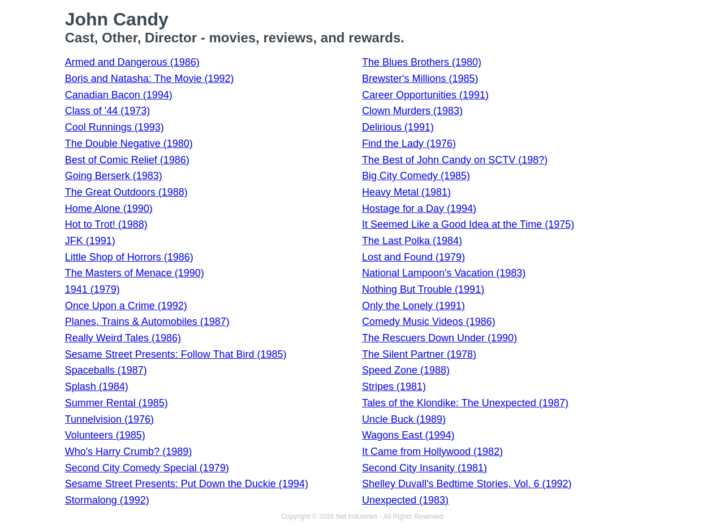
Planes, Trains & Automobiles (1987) (147, 321)
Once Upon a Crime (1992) (126, 305)
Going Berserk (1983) (113, 175)
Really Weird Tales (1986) (123, 338)
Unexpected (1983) (405, 500)
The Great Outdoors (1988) (126, 192)
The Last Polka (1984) (412, 240)
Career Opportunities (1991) (425, 95)
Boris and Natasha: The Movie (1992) (149, 78)
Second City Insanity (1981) (424, 468)
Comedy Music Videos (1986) (428, 321)
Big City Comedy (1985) (416, 175)
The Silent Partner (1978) (419, 354)
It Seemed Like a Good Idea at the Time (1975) (468, 224)
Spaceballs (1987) (106, 370)
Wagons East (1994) (408, 435)
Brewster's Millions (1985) (420, 78)
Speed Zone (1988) (406, 370)
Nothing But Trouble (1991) (423, 289)
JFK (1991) (90, 240)
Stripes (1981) (394, 386)
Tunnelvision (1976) (109, 419)
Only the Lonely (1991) (413, 305)
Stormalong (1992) (107, 500)
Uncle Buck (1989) (404, 419)
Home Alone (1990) (109, 208)
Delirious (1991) (398, 127)
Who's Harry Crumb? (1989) (128, 451)
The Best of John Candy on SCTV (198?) (455, 160)
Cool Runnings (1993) (114, 127)
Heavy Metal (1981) (406, 192)
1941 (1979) (92, 289)
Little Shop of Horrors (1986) (129, 257)
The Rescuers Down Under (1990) (439, 338)
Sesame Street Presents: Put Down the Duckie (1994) (186, 483)
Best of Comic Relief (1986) (127, 160)
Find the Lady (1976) (409, 143)
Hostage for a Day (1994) (419, 208)
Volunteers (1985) (105, 435)
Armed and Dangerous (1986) (132, 62)
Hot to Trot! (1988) (106, 224)
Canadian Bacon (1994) (119, 95)
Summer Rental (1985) (116, 403)
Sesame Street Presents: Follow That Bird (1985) (176, 354)
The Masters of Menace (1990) (134, 273)
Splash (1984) (96, 386)
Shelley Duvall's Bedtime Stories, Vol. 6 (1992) (467, 483)
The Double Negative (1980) (129, 143)
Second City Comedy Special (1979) (147, 468)
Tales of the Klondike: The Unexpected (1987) (465, 403)
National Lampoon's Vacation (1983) (443, 273)
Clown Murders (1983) (412, 110)
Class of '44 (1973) (107, 110)
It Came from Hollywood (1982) (432, 451)
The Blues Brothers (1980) (421, 62)
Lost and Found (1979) (413, 257)
